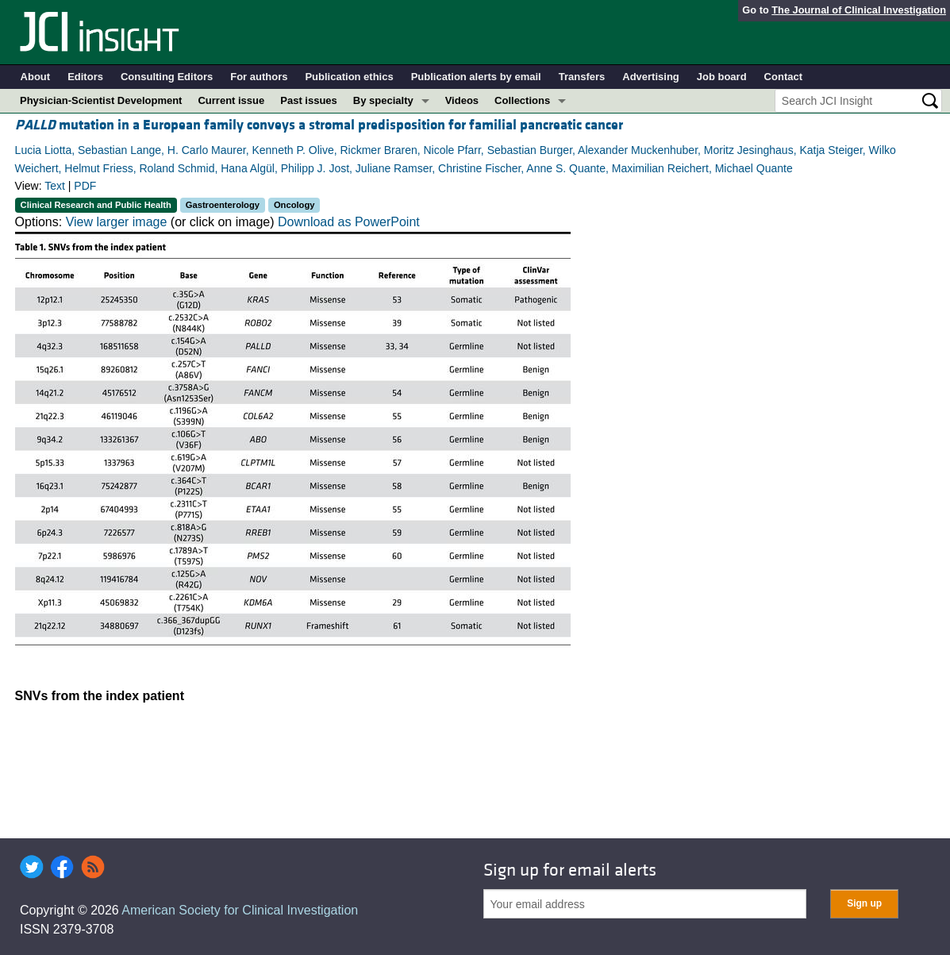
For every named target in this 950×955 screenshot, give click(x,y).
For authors (258, 77)
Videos (462, 100)
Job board (722, 77)
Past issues (308, 100)
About (36, 77)
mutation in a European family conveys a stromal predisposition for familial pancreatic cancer (319, 125)
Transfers (582, 77)
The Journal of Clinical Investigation (858, 10)
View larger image (116, 222)
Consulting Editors (167, 77)
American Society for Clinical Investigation (239, 910)
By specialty (383, 100)
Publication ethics (349, 77)
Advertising (650, 77)
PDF (85, 185)
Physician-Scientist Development (101, 100)
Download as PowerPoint (349, 222)
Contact (783, 77)
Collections (522, 100)
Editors (85, 77)
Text (54, 185)
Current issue (231, 100)
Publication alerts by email (476, 77)
